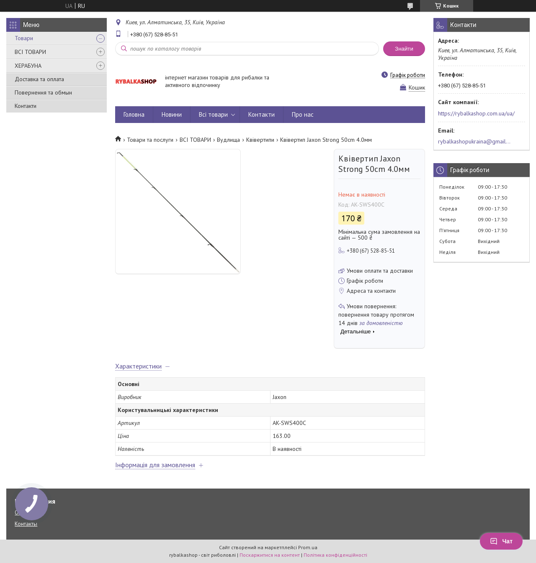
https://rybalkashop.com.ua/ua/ (476, 113)
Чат (501, 541)
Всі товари (213, 114)
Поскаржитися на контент (270, 555)
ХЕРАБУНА (28, 65)
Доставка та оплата (39, 79)
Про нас (303, 114)
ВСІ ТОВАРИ (30, 52)
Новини (172, 114)
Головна (134, 114)
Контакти (25, 106)
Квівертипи (260, 139)
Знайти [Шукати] (404, 49)
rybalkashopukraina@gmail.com (474, 141)
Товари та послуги (150, 139)
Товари (24, 38)
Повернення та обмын (43, 92)
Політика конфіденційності (335, 555)
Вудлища (228, 139)
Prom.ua (307, 547)
